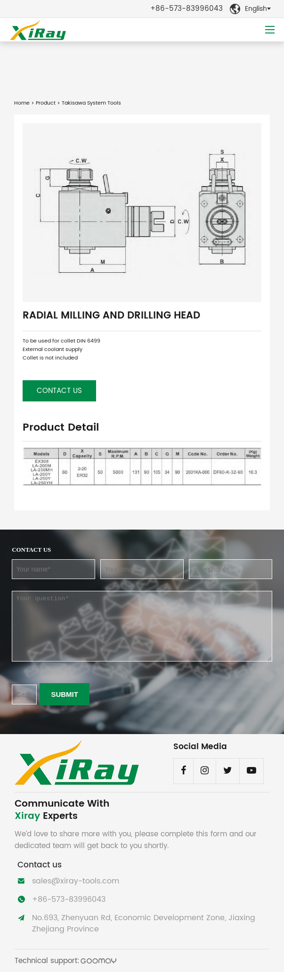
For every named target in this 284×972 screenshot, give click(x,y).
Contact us (59, 391)
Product (46, 103)
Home (22, 103)
